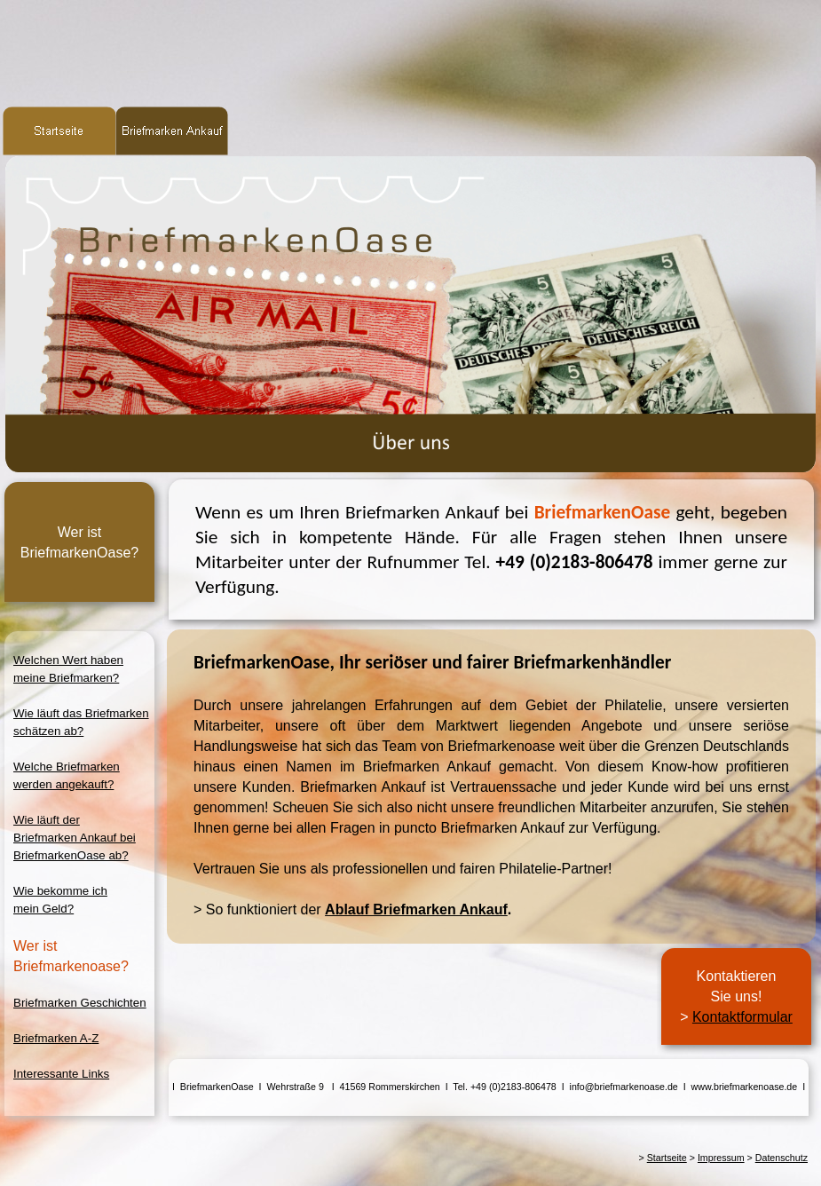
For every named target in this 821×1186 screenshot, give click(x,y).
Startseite (667, 1157)
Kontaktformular (742, 1016)
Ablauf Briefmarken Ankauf (416, 909)
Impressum (721, 1157)
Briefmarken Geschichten (79, 1002)
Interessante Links (61, 1073)
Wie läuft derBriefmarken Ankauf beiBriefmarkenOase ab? (74, 837)
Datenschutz (781, 1157)
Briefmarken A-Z (56, 1038)
